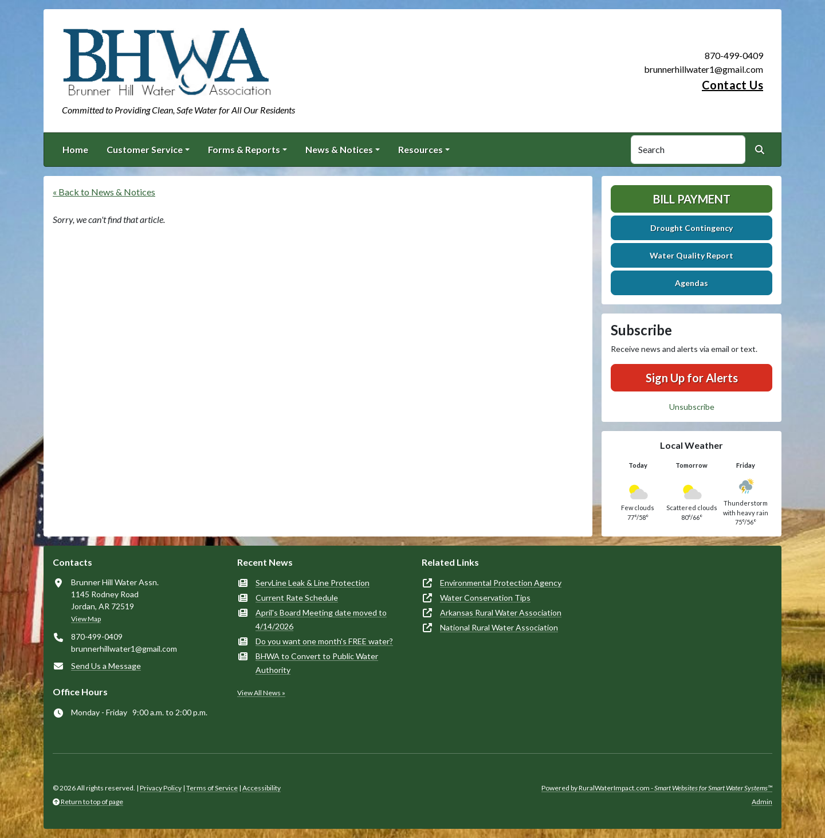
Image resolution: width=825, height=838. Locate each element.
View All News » (261, 692)
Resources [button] (420, 149)
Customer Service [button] (145, 149)
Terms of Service (212, 788)
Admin (762, 801)
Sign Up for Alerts (692, 378)
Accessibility (261, 788)
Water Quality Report (691, 255)
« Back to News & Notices (104, 191)
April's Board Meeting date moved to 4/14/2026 (321, 619)
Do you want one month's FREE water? (324, 641)
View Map (86, 618)
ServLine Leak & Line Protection (313, 583)
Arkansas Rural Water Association (500, 612)
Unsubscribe (691, 407)
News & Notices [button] (339, 149)
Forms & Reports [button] (244, 149)
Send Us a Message (106, 666)
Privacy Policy (161, 788)
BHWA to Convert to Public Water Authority (317, 663)
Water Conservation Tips (485, 597)
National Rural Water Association (499, 627)
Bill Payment (691, 199)
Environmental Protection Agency (500, 583)
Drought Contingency (691, 228)
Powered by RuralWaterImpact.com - (656, 788)
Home (75, 149)
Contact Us (732, 85)
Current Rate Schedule (297, 597)
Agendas (691, 283)
